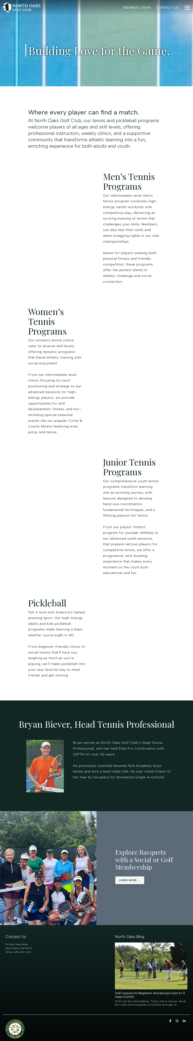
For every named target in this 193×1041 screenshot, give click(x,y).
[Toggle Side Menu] (187, 7)
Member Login (136, 7)
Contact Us (167, 7)
